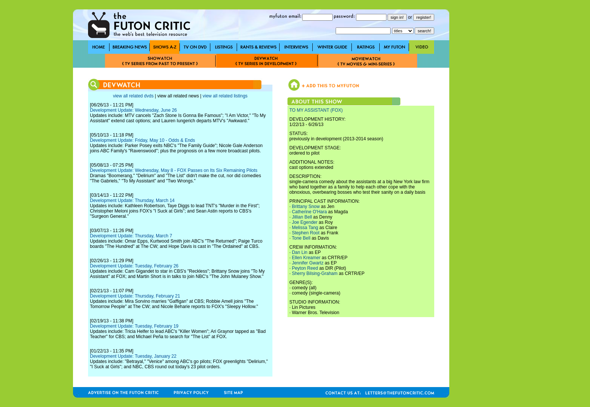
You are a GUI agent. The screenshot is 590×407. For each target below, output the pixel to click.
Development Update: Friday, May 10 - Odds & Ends (142, 140)
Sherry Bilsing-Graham (315, 273)
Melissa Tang (305, 227)
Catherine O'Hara (309, 211)
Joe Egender (305, 222)
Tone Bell (301, 238)
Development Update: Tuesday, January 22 (133, 356)
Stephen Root (305, 232)
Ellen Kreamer (306, 257)
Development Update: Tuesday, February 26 (134, 266)
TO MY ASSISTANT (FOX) (316, 110)
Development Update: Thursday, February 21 (135, 296)
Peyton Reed (305, 268)
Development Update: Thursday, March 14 (132, 200)
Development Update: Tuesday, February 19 (134, 326)
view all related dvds (133, 96)
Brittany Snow (306, 206)
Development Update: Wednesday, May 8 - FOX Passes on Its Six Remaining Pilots (173, 170)
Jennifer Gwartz (308, 263)
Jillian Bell (302, 217)
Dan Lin (299, 252)
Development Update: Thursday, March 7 (131, 235)
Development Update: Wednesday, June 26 (133, 110)
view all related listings (224, 96)
